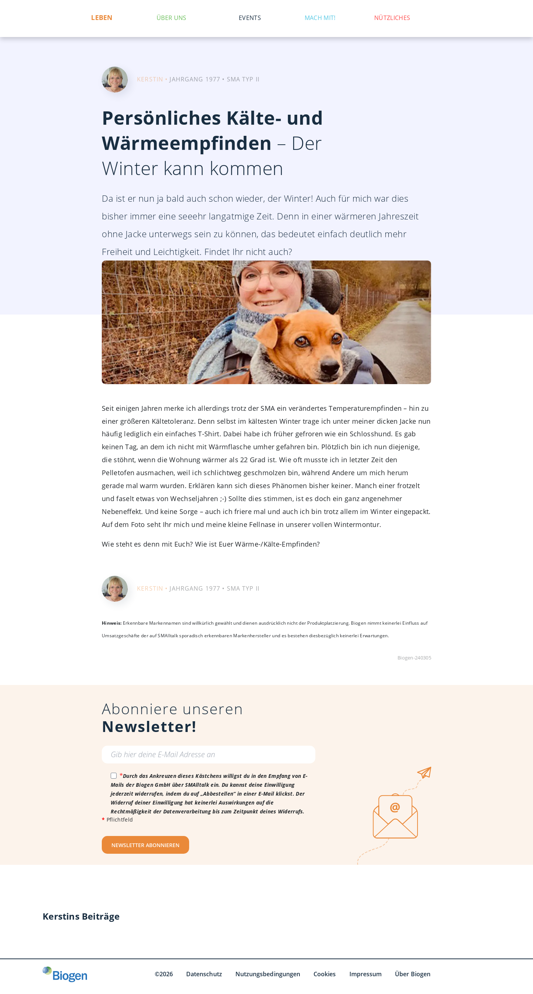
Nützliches (392, 18)
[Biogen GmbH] (65, 974)
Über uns (171, 18)
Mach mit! (320, 18)
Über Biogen (412, 974)
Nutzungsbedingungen (267, 974)
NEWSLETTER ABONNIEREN (145, 845)
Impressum (365, 974)
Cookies (325, 974)
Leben (102, 17)
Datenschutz (204, 974)
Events (250, 18)
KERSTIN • (152, 79)
